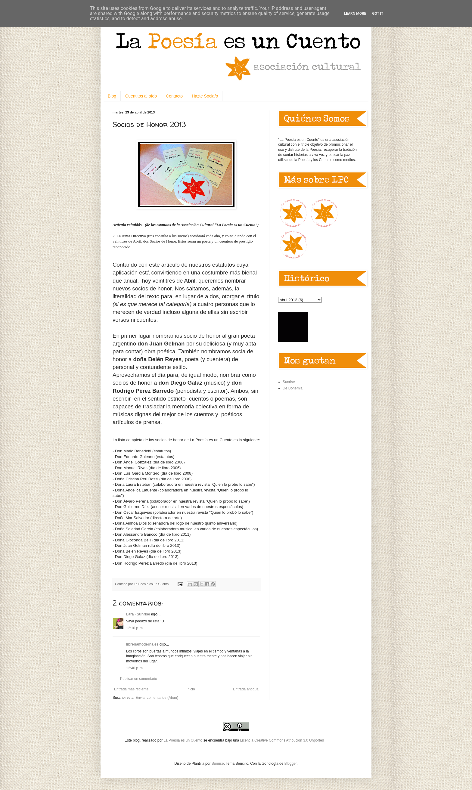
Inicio (191, 689)
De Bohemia (293, 388)
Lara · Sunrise (138, 614)
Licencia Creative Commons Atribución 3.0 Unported (282, 740)
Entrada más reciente (131, 689)
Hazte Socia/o (205, 96)
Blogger (290, 763)
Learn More (355, 13)
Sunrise (289, 382)
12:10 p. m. (135, 628)
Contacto (174, 96)
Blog (112, 96)
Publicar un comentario (138, 679)
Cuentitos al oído (141, 96)
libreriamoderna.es (142, 644)
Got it (377, 13)
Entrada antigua (246, 689)
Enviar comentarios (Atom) (156, 698)
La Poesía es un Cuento (183, 740)
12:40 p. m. (135, 668)
